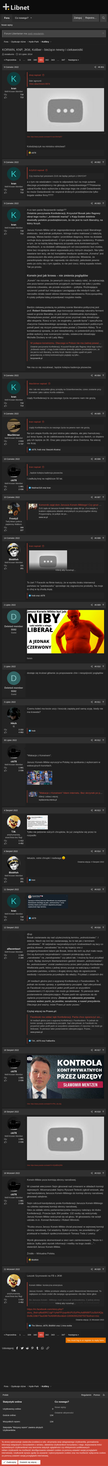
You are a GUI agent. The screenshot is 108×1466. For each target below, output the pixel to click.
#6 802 (97, 162)
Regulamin (86, 1395)
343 (53, 60)
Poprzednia (10, 60)
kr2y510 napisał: (36, 170)
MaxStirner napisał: (38, 383)
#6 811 (97, 702)
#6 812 (97, 740)
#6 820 (97, 1269)
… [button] (24, 60)
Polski (5, 1395)
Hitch (14, 723)
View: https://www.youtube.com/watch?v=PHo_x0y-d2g (44, 1104)
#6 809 (97, 605)
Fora (6, 18)
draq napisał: (35, 75)
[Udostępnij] (95, 67)
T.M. (13, 831)
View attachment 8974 (39, 84)
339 (29, 60)
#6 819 (97, 1173)
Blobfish (14, 559)
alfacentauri (13, 949)
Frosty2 (13, 518)
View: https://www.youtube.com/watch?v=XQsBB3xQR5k (44, 1165)
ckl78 (14, 480)
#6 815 (97, 889)
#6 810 (97, 666)
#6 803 (97, 203)
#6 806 (97, 459)
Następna (72, 60)
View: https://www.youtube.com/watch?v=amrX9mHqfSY (44, 137)
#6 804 (97, 375)
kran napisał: (35, 422)
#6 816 (97, 927)
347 (63, 60)
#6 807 (97, 497)
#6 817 (97, 1050)
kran (13, 88)
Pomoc (97, 1395)
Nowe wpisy (7, 25)
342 (47, 60)
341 (41, 60)
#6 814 (97, 851)
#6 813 (97, 810)
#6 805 (97, 414)
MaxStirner (14, 435)
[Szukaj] (103, 18)
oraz (41, 488)
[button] (31, 18)
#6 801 (101, 67)
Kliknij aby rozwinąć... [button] (66, 570)
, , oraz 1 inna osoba (52, 1326)
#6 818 (97, 1112)
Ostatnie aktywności (64, 1412)
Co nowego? (21, 18)
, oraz (46, 449)
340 (35, 60)
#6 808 (97, 538)
